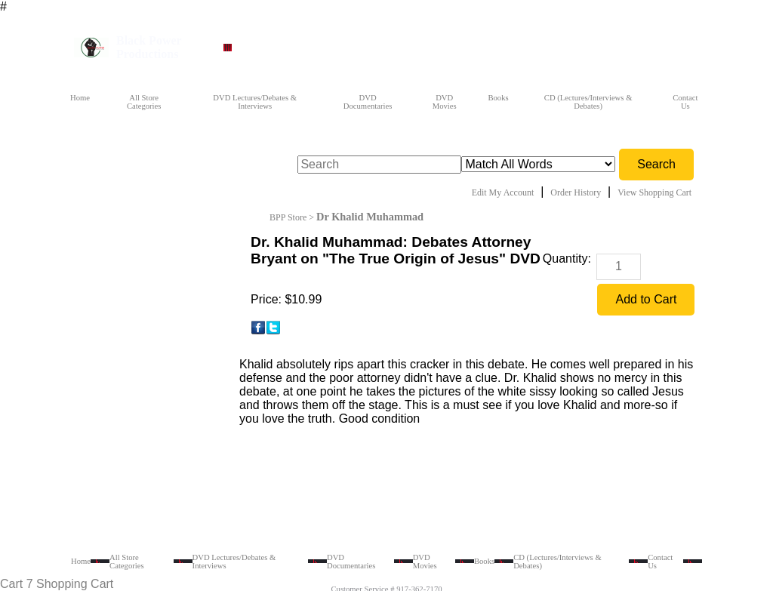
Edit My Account (503, 192)
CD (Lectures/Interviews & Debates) (588, 102)
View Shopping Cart (654, 192)
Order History (575, 192)
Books (498, 98)
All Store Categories (144, 102)
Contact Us (685, 102)
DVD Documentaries (368, 102)
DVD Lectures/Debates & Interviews (255, 102)
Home (80, 98)
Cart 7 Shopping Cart (56, 583)
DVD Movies (445, 102)
